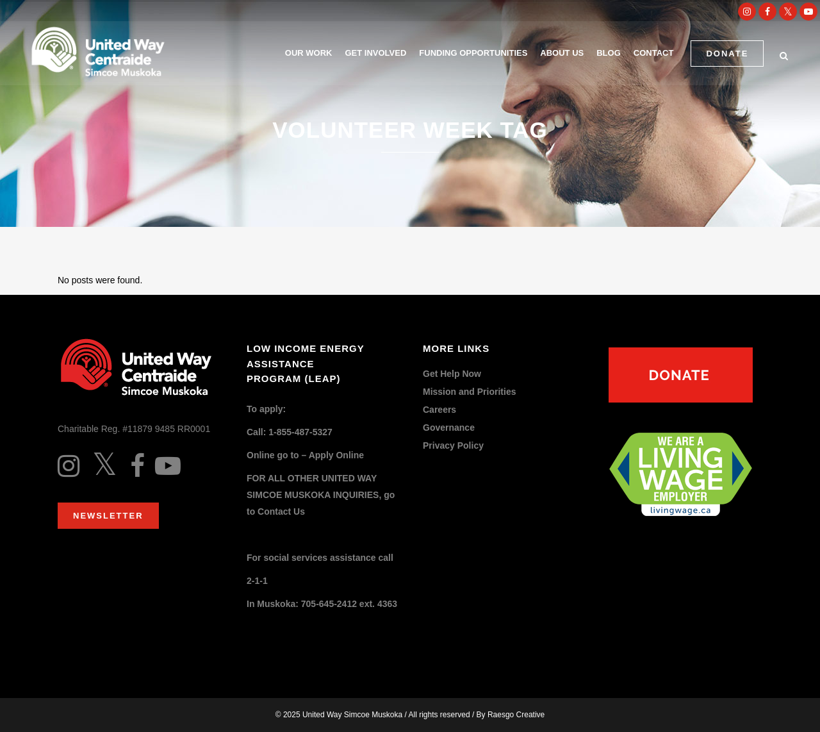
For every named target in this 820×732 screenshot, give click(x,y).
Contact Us (281, 511)
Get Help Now (452, 374)
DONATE (726, 53)
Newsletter (108, 515)
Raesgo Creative (516, 714)
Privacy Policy (453, 445)
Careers (439, 409)
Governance (449, 427)
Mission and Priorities (469, 391)
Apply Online (336, 455)
